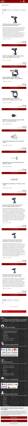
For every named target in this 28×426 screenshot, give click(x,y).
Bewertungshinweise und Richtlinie (8, 374)
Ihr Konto (4, 401)
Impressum (5, 371)
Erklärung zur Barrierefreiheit (7, 340)
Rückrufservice (5, 333)
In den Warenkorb (14, 45)
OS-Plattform (5, 404)
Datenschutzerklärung (4, 415)
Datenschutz (5, 370)
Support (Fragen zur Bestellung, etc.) (9, 338)
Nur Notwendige (14, 420)
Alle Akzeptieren (14, 417)
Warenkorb (5, 397)
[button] (3, 10)
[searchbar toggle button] (21, 1)
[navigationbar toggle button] (26, 1)
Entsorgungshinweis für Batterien (8, 373)
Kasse (4, 402)
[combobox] (9, 10)
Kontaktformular (5, 335)
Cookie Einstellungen (6, 405)
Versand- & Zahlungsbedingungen (8, 367)
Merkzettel (4, 399)
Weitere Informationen (14, 423)
